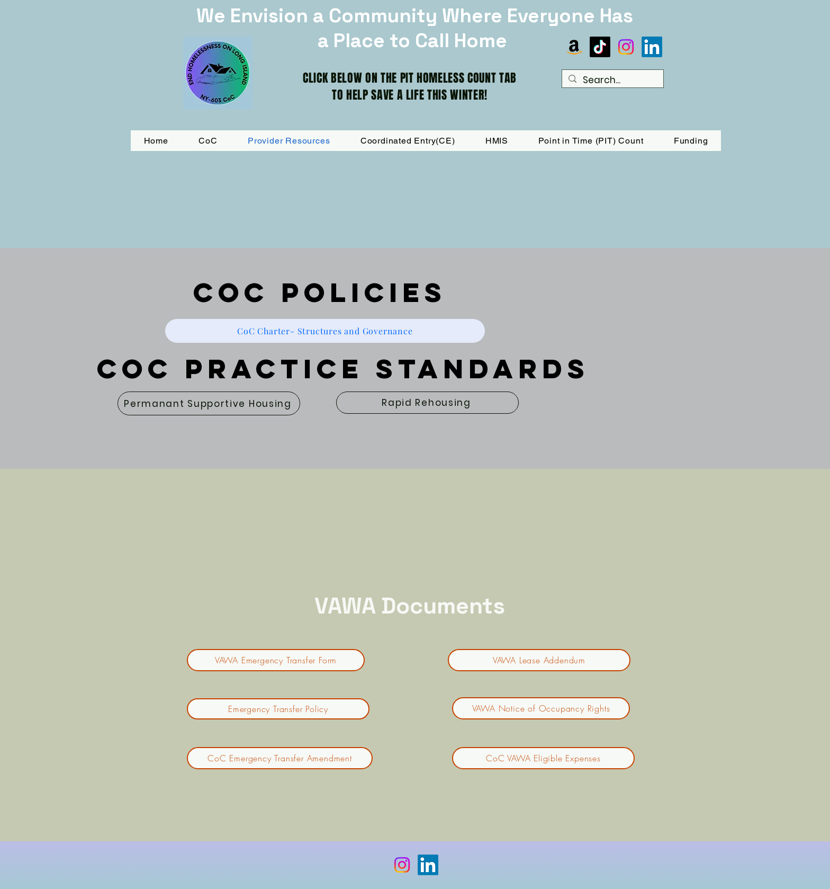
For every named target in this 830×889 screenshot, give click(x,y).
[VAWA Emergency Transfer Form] (276, 660)
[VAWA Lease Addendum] (539, 660)
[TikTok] (600, 47)
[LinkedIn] (652, 47)
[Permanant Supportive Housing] (209, 403)
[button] (691, 140)
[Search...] (612, 80)
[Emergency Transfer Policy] (278, 708)
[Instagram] (626, 47)
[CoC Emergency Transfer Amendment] (280, 758)
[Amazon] (574, 47)
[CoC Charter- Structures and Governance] (325, 331)
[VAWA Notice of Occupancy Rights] (541, 708)
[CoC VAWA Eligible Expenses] (543, 758)
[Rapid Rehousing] (427, 403)
